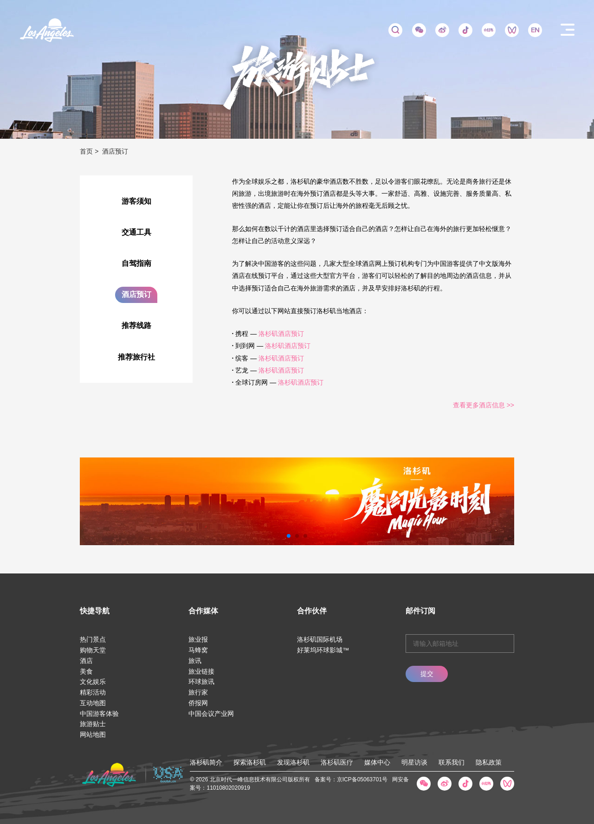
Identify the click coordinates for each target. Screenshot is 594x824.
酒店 (86, 660)
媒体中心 (377, 762)
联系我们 (452, 762)
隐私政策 (489, 762)
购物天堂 (93, 650)
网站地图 (93, 734)
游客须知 (136, 201)
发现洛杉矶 (293, 762)
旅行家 (198, 692)
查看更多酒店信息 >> (483, 405)
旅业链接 (201, 671)
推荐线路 (136, 325)
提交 (426, 673)
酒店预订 (136, 294)
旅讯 (194, 660)
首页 (86, 151)
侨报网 (198, 703)
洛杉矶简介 (206, 762)
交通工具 (136, 232)
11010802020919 (228, 788)
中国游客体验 (99, 713)
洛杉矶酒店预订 (281, 333)
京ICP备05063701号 (362, 779)
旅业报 (198, 639)
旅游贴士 (93, 723)
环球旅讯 (201, 681)
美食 (86, 671)
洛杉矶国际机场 (319, 639)
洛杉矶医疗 (337, 762)
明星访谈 (414, 762)
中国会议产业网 (211, 713)
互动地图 (93, 703)
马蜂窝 (198, 650)
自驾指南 (136, 263)
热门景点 (93, 639)
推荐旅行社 (136, 357)
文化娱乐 (93, 681)
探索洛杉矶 (249, 762)
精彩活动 (93, 692)
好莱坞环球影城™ (323, 650)
